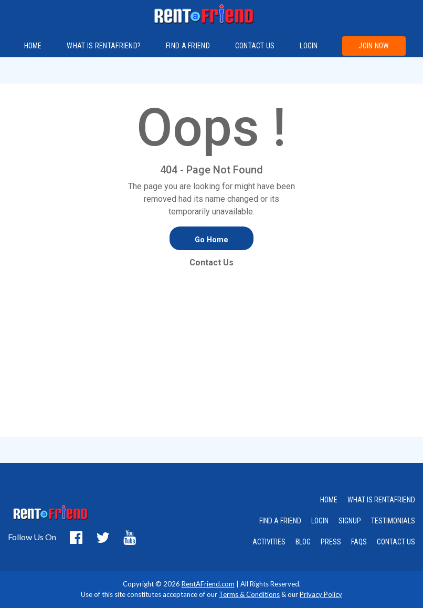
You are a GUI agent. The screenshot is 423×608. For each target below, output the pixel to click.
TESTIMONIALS (393, 521)
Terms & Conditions (249, 594)
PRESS (331, 542)
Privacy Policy (321, 594)
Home (33, 46)
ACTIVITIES (268, 542)
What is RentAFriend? (104, 46)
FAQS (359, 542)
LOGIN (320, 521)
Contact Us (211, 262)
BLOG (303, 542)
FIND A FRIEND (188, 46)
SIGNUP (350, 521)
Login (309, 46)
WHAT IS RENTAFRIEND (381, 500)
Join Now (373, 46)
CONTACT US (396, 542)
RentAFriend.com (208, 584)
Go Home (211, 239)
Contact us (255, 46)
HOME (328, 500)
